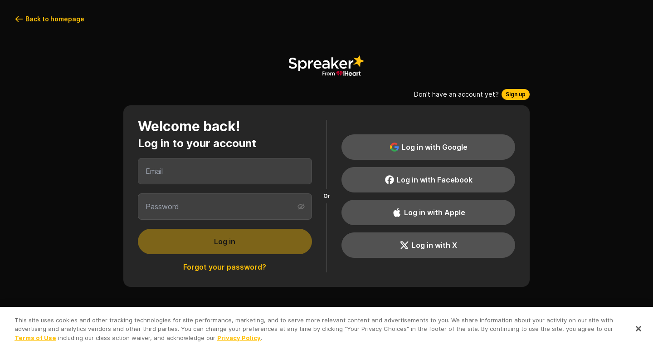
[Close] (638, 331)
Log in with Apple (428, 212)
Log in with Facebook (428, 179)
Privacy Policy (239, 340)
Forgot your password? (224, 266)
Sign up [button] (516, 94)
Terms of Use (35, 340)
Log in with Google (428, 147)
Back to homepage (49, 19)
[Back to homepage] (326, 65)
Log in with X (428, 245)
